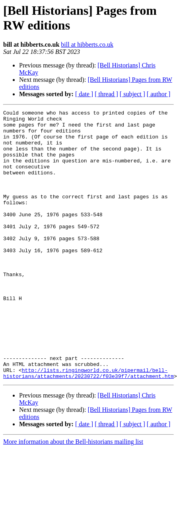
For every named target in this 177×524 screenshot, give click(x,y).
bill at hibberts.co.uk (87, 44)
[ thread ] (106, 94)
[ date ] (84, 94)
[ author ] (159, 94)
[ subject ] (132, 94)
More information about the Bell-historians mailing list (73, 495)
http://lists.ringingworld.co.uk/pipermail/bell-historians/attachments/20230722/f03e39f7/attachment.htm (88, 426)
